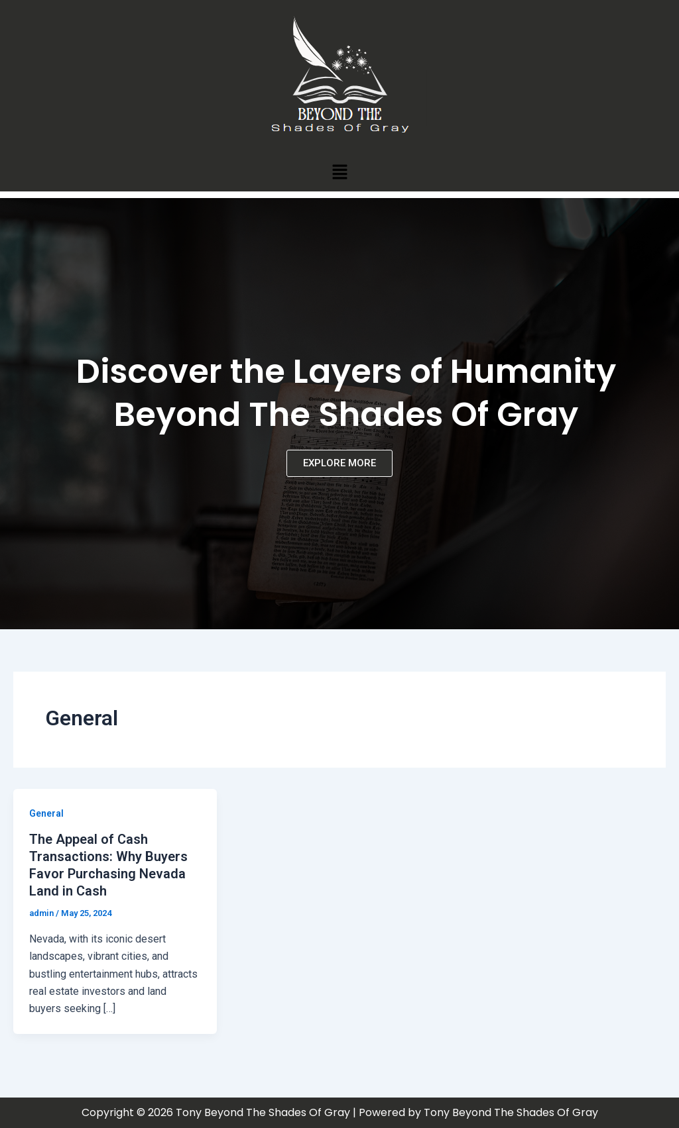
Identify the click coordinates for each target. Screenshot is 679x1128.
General (46, 813)
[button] (339, 171)
